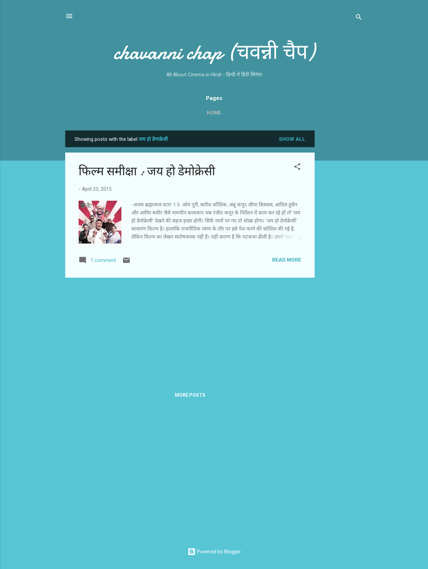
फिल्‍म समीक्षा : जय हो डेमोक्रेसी (147, 171)
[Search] (359, 18)
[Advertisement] (341, 230)
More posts (190, 395)
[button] (297, 168)
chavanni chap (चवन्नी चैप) (214, 52)
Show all (292, 139)
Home (214, 113)
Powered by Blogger (214, 552)
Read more (286, 260)
